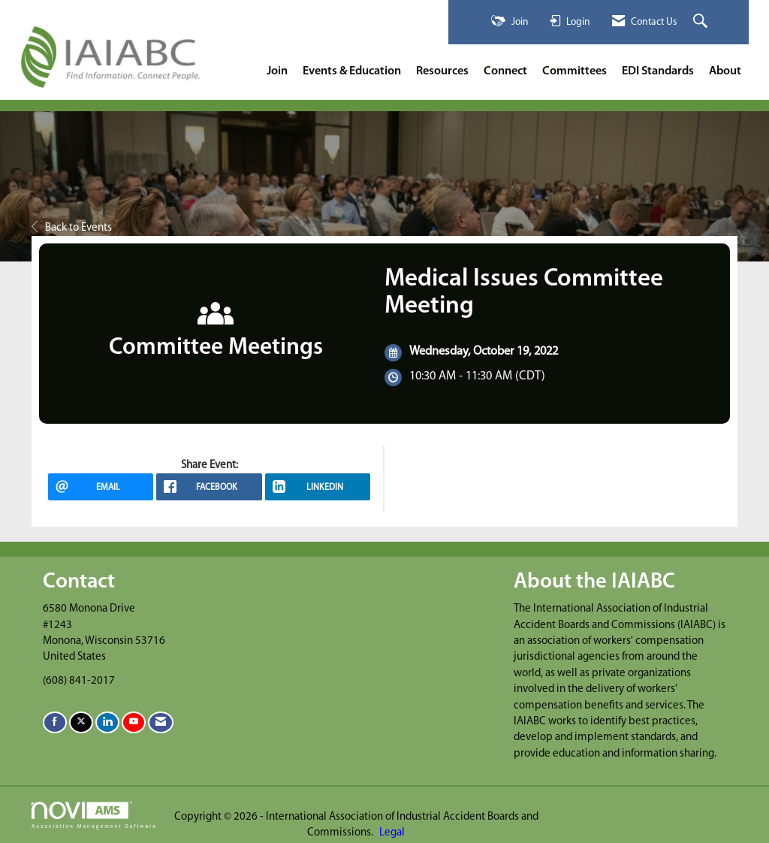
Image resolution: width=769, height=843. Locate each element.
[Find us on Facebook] (55, 722)
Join (277, 71)
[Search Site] (702, 22)
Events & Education (352, 71)
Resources (442, 71)
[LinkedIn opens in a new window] (317, 486)
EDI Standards (658, 71)
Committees (574, 71)
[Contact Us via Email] (160, 722)
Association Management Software (94, 815)
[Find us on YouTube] (134, 722)
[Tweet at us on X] (81, 722)
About (725, 71)
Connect (505, 71)
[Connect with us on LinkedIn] (107, 722)
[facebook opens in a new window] (208, 486)
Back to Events (72, 228)
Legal (392, 832)
